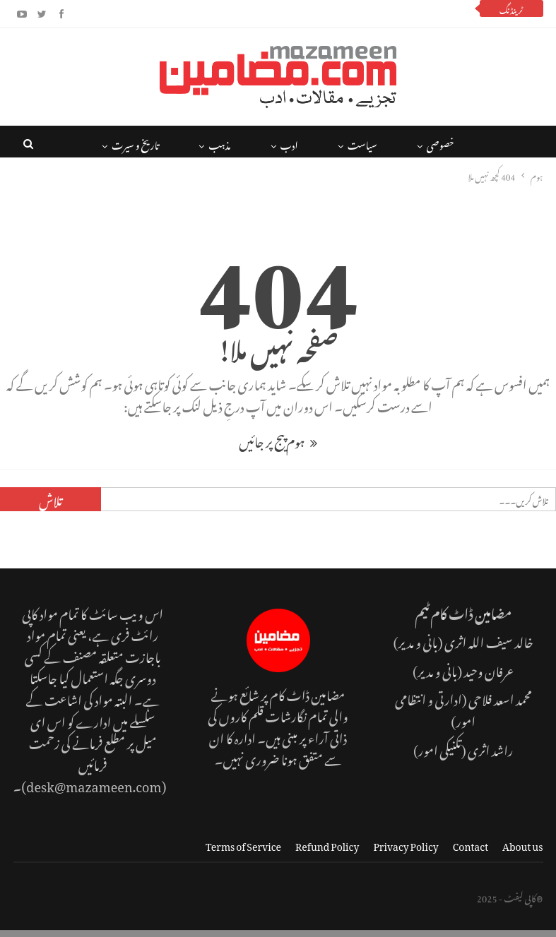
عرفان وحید (488, 669)
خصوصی (440, 143)
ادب (289, 143)
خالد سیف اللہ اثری (488, 640)
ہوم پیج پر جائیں (278, 439)
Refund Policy (327, 844)
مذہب (219, 143)
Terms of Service (243, 844)
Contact (470, 844)
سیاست (362, 143)
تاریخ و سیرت (135, 143)
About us (522, 844)
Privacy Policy (405, 844)
